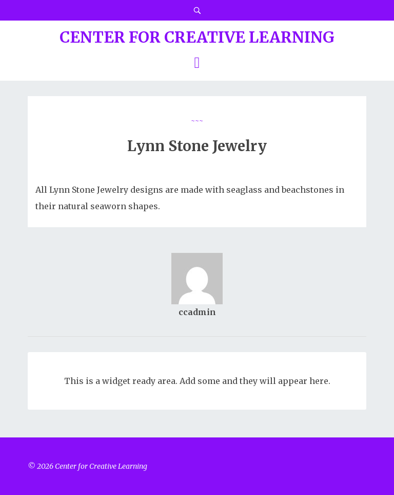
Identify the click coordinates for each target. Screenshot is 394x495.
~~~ (197, 120)
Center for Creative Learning (197, 37)
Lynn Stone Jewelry (197, 146)
